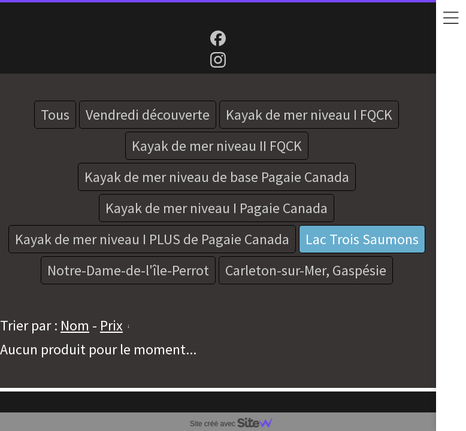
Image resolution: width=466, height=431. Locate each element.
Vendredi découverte (148, 114)
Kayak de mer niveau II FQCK (217, 145)
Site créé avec (236, 424)
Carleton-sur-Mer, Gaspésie (305, 270)
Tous (55, 114)
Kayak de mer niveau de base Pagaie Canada (216, 177)
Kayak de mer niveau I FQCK (309, 114)
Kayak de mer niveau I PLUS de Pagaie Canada (152, 239)
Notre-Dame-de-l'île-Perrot (128, 270)
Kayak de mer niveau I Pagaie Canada (216, 208)
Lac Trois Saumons (362, 239)
